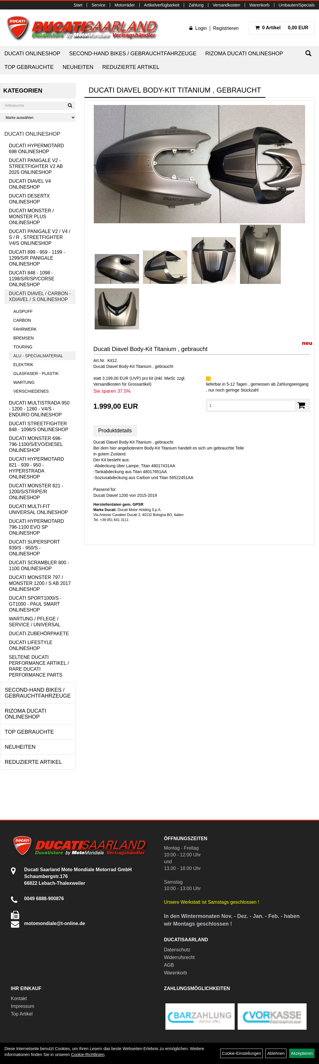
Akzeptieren (302, 1053)
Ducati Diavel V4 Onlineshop (30, 184)
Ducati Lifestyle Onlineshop (30, 645)
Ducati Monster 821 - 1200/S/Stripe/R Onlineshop (36, 491)
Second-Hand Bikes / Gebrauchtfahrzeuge (132, 53)
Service (98, 5)
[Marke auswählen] (37, 117)
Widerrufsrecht (179, 957)
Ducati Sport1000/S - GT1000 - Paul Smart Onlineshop (35, 604)
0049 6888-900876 (44, 898)
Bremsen (23, 338)
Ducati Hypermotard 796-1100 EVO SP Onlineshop (36, 527)
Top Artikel (22, 1013)
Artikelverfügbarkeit (162, 5)
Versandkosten (226, 5)
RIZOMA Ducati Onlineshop (244, 53)
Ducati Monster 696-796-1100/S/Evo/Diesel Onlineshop (36, 444)
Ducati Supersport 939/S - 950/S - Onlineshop (34, 547)
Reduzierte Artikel (130, 67)
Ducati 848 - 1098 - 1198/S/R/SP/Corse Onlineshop (31, 278)
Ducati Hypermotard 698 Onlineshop (36, 148)
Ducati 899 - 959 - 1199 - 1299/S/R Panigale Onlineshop (37, 258)
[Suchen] (308, 53)
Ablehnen (276, 1053)
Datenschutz (177, 949)
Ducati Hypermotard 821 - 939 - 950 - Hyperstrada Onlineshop (36, 468)
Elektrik (23, 364)
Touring (22, 347)
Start (78, 5)
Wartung (24, 382)
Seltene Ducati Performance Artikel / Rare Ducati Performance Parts (39, 666)
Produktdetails (115, 431)
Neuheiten (77, 67)
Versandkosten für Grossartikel (122, 384)
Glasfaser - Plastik (36, 373)
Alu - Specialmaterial (38, 355)
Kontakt (19, 998)
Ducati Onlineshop (32, 53)
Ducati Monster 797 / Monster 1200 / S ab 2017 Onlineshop (40, 583)
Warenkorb (259, 5)
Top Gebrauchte (29, 67)
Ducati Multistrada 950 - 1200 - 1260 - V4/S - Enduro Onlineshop (39, 408)
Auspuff (23, 311)
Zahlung (196, 5)
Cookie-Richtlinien (87, 1054)
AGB (169, 965)
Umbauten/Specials (297, 5)
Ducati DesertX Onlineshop (29, 198)
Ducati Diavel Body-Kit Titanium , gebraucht (151, 349)
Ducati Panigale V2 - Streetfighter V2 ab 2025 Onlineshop (36, 166)
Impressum (22, 1006)
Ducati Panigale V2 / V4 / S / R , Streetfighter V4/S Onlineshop (39, 237)
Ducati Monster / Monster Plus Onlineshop (31, 216)
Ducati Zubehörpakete (39, 633)
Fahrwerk (25, 329)
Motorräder (125, 5)
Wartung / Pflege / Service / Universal (34, 621)
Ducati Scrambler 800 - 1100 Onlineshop (39, 565)
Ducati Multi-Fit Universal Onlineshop (38, 509)
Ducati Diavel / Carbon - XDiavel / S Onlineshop (40, 296)
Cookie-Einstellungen (241, 1053)
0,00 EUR (281, 27)
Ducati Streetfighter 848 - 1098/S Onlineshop (38, 426)
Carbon (22, 320)
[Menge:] (251, 405)
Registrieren (226, 28)
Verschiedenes (31, 391)
